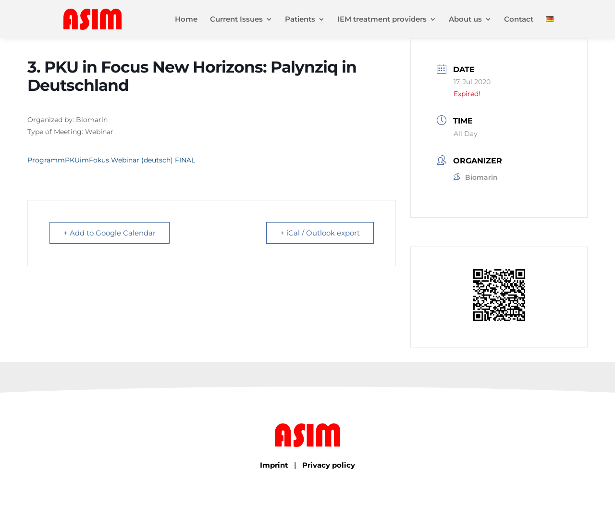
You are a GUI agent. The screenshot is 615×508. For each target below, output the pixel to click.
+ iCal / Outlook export (320, 232)
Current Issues (236, 20)
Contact (518, 20)
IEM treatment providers (382, 20)
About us (465, 20)
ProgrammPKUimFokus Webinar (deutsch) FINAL (111, 160)
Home (186, 20)
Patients (300, 20)
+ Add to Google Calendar (109, 232)
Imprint (274, 465)
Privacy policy (328, 465)
